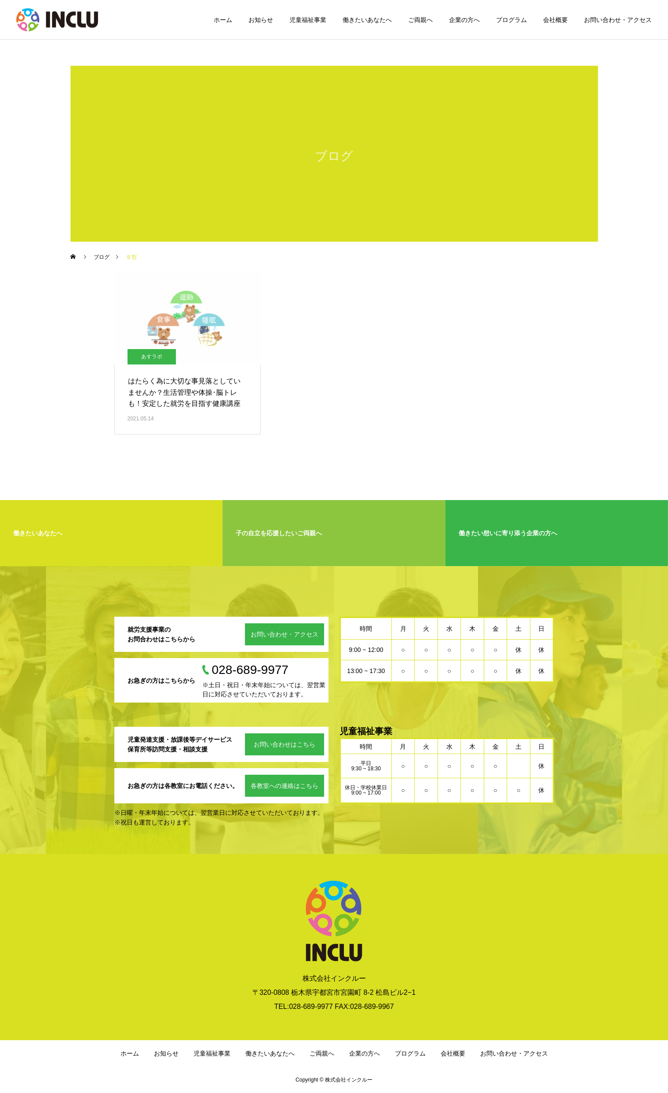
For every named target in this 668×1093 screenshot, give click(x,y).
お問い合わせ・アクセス (618, 19)
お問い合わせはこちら (284, 744)
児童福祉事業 (307, 19)
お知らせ (260, 19)
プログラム (511, 19)
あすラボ (151, 356)
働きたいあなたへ (367, 19)
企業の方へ (464, 19)
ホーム (223, 19)
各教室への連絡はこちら (284, 785)
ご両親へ (420, 19)
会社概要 (555, 19)
